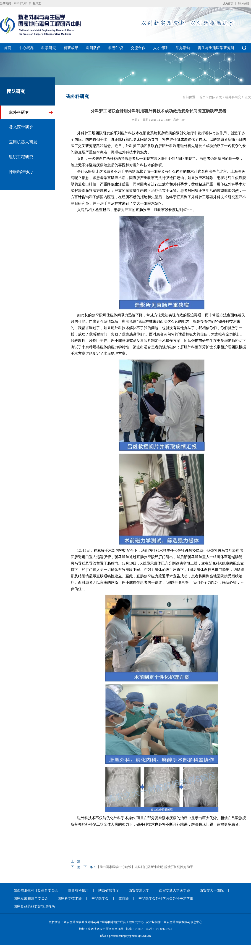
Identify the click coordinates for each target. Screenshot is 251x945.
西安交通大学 (139, 890)
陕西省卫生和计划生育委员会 (36, 890)
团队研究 (215, 97)
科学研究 (48, 48)
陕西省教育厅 (108, 890)
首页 (7, 48)
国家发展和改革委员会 (31, 898)
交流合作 (138, 48)
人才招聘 (160, 48)
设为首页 (227, 3)
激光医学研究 (21, 127)
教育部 (123, 898)
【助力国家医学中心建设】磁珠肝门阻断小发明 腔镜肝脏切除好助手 (144, 867)
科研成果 (71, 48)
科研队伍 (93, 48)
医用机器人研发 (23, 142)
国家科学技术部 (70, 898)
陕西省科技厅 (78, 890)
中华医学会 (100, 898)
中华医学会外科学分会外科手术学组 (166, 898)
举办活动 (182, 48)
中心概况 (26, 48)
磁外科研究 (19, 112)
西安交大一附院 (212, 890)
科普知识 (115, 48)
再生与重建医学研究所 (216, 48)
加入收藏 (243, 3)
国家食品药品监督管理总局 (34, 906)
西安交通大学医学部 (174, 890)
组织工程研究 (21, 157)
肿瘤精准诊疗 (21, 171)
